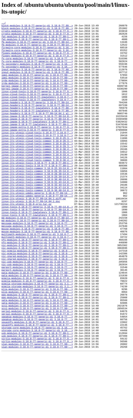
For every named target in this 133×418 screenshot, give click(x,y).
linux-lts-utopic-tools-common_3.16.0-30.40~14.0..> (37, 211)
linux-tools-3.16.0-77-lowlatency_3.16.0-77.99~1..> (37, 250)
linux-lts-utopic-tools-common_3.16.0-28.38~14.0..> (37, 204)
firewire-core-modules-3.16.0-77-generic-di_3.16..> (37, 53)
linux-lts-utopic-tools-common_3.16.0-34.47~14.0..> (37, 221)
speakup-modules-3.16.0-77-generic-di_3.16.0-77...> (37, 376)
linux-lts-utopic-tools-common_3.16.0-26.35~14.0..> (37, 201)
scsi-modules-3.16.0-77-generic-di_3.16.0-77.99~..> (37, 362)
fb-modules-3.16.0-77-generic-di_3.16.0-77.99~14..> (37, 46)
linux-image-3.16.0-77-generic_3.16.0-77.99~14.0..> (37, 135)
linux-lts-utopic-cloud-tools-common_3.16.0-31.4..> (37, 178)
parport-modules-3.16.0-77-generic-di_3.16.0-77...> (37, 316)
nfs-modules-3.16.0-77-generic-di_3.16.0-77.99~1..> (37, 283)
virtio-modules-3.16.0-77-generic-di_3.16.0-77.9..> (37, 402)
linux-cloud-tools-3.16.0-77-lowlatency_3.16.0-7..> (37, 112)
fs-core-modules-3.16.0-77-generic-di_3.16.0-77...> (37, 66)
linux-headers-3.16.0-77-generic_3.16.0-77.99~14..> (37, 118)
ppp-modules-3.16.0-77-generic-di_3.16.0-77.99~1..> (37, 349)
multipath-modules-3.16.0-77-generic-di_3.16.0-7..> (37, 277)
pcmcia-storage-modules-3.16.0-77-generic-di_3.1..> (37, 336)
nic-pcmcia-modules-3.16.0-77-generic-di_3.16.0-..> (37, 296)
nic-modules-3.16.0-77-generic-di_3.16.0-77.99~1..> (37, 290)
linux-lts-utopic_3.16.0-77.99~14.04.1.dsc (30, 237)
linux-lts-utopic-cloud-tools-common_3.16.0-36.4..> (37, 188)
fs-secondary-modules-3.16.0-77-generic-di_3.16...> (37, 72)
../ (3, 23)
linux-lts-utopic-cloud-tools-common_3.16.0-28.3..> (37, 168)
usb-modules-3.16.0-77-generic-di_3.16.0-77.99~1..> (37, 395)
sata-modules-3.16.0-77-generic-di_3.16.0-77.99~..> (37, 356)
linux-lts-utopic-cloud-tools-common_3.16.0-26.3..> (37, 165)
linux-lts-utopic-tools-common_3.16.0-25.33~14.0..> (37, 198)
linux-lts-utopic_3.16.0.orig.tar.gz (26, 240)
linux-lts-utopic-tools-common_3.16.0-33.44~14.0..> (37, 217)
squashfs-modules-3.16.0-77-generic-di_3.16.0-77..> (37, 382)
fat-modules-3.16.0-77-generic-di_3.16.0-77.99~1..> (37, 39)
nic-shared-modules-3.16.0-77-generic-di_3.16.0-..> (37, 303)
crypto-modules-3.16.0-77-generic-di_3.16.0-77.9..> (37, 33)
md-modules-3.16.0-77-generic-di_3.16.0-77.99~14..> (37, 257)
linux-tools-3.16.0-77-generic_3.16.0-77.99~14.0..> (37, 244)
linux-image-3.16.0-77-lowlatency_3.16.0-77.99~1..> (37, 142)
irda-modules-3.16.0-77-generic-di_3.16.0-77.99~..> (37, 92)
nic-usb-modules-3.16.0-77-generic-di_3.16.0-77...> (37, 310)
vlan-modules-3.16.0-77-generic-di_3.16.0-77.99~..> (37, 408)
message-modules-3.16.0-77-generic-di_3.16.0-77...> (37, 263)
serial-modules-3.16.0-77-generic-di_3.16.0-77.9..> (37, 369)
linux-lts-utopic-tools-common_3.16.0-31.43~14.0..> (37, 214)
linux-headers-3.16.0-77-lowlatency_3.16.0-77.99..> (37, 125)
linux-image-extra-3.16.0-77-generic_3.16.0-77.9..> (37, 148)
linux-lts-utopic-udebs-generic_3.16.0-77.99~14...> (37, 227)
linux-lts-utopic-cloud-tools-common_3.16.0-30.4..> (37, 175)
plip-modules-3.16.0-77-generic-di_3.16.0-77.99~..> (37, 343)
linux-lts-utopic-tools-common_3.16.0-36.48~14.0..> (37, 224)
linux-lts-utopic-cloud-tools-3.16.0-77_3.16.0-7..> (37, 155)
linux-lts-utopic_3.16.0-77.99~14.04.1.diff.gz (33, 234)
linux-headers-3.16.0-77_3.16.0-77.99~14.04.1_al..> (37, 132)
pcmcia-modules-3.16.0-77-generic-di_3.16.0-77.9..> (37, 329)
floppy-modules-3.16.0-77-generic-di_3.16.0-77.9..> (37, 59)
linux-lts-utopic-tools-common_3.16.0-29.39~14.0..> (37, 207)
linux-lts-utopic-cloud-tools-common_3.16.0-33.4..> (37, 181)
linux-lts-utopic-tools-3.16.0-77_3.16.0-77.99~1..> (37, 191)
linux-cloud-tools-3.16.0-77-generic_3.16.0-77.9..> (37, 105)
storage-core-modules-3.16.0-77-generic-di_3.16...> (37, 389)
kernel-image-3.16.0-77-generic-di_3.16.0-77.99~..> (37, 99)
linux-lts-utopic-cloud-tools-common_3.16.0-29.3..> (37, 171)
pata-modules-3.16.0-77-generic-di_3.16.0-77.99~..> (37, 323)
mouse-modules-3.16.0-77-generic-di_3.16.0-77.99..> (37, 270)
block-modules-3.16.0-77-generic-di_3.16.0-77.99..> (37, 26)
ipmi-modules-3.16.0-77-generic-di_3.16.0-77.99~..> (37, 86)
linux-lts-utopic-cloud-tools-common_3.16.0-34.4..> (37, 184)
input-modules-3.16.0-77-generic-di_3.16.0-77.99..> (37, 79)
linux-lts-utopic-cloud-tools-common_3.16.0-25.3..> (37, 161)
